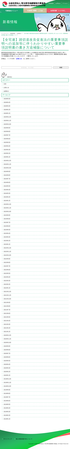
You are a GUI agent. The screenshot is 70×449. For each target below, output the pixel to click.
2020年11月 (7, 339)
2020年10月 (7, 342)
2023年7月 (7, 222)
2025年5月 (7, 142)
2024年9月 (7, 171)
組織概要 (51, 3)
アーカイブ (6, 95)
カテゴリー (6, 80)
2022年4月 (7, 277)
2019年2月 (7, 415)
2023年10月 (7, 211)
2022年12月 (7, 248)
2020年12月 (7, 335)
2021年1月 (7, 331)
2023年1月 (7, 244)
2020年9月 (7, 346)
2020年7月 (7, 353)
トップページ (4, 33)
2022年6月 (7, 269)
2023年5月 (7, 229)
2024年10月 (7, 168)
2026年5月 (7, 98)
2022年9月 (7, 259)
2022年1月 (7, 288)
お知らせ (19, 58)
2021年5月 (7, 317)
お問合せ (58, 3)
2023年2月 (7, 240)
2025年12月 (7, 117)
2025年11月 (7, 120)
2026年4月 (7, 102)
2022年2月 (7, 284)
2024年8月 (7, 175)
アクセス (65, 3)
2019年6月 (7, 400)
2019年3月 (7, 411)
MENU (9, 77)
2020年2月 (7, 371)
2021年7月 (7, 309)
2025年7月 (7, 135)
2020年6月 (7, 357)
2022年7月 (7, 266)
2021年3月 (7, 324)
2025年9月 (7, 128)
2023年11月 (7, 208)
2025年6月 (7, 138)
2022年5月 (7, 273)
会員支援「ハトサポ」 (58, 10)
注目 (5, 84)
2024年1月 (7, 200)
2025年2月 (7, 153)
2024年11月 (7, 164)
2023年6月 (7, 226)
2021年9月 (7, 302)
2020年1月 (7, 375)
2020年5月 (7, 360)
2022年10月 (7, 255)
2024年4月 (7, 189)
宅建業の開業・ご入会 (35, 10)
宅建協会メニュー (11, 10)
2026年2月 (7, 109)
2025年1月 (7, 157)
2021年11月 (7, 295)
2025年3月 (7, 149)
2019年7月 (7, 397)
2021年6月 (7, 313)
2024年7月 (7, 178)
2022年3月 (7, 280)
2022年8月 (7, 262)
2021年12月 (7, 291)
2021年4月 (7, 320)
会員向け (19, 33)
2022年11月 (7, 251)
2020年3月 (7, 368)
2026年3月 (7, 106)
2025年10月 (7, 124)
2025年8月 (7, 131)
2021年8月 (7, 306)
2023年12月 (7, 204)
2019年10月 (7, 386)
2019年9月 (7, 390)
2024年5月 (7, 186)
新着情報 (12, 33)
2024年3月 (7, 193)
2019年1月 (7, 419)
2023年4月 (7, 233)
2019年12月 (7, 379)
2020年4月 (7, 364)
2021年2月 (7, 328)
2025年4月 (7, 146)
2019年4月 (7, 408)
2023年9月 (7, 215)
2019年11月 (7, 382)
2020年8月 (7, 349)
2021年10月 (7, 299)
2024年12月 (7, 160)
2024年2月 (7, 197)
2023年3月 (7, 237)
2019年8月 (7, 393)
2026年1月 (7, 113)
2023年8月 (7, 218)
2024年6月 (7, 182)
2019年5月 (7, 404)
